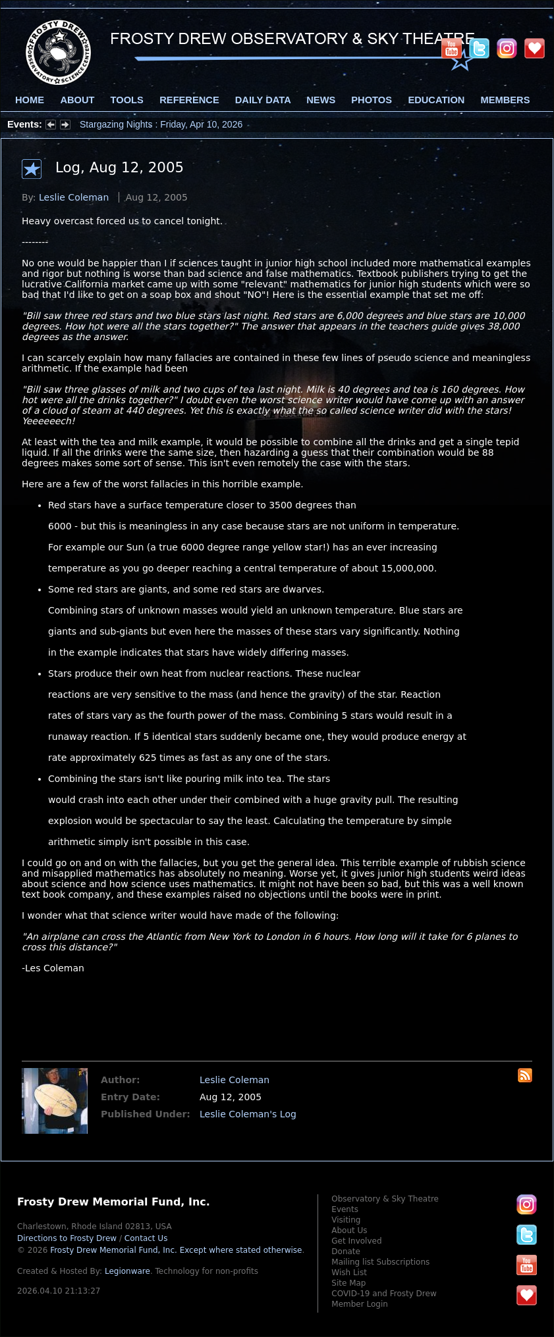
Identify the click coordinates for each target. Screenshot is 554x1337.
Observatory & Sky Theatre (385, 1198)
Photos (371, 100)
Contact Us (146, 1238)
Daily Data (263, 100)
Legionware (127, 1271)
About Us (349, 1230)
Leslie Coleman (74, 197)
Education (436, 100)
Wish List (349, 1272)
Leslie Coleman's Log (248, 1114)
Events (344, 1209)
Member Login (359, 1304)
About (77, 100)
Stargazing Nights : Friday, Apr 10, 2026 (161, 124)
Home (29, 100)
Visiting (345, 1220)
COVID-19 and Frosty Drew (383, 1293)
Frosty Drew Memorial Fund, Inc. (176, 1250)
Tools (127, 100)
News (320, 100)
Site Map (348, 1283)
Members (505, 100)
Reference (189, 100)
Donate (345, 1251)
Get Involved (356, 1241)
